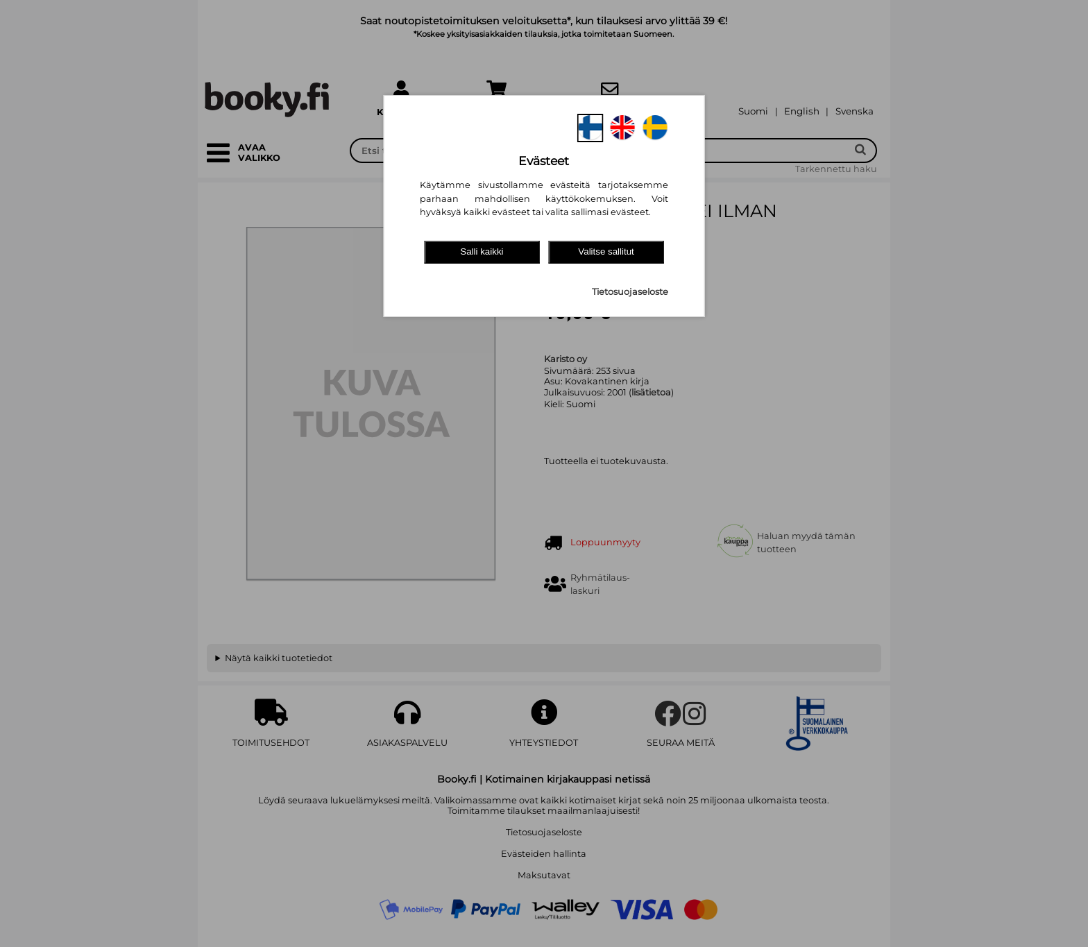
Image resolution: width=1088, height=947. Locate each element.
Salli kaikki (481, 251)
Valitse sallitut (606, 251)
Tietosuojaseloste (630, 292)
